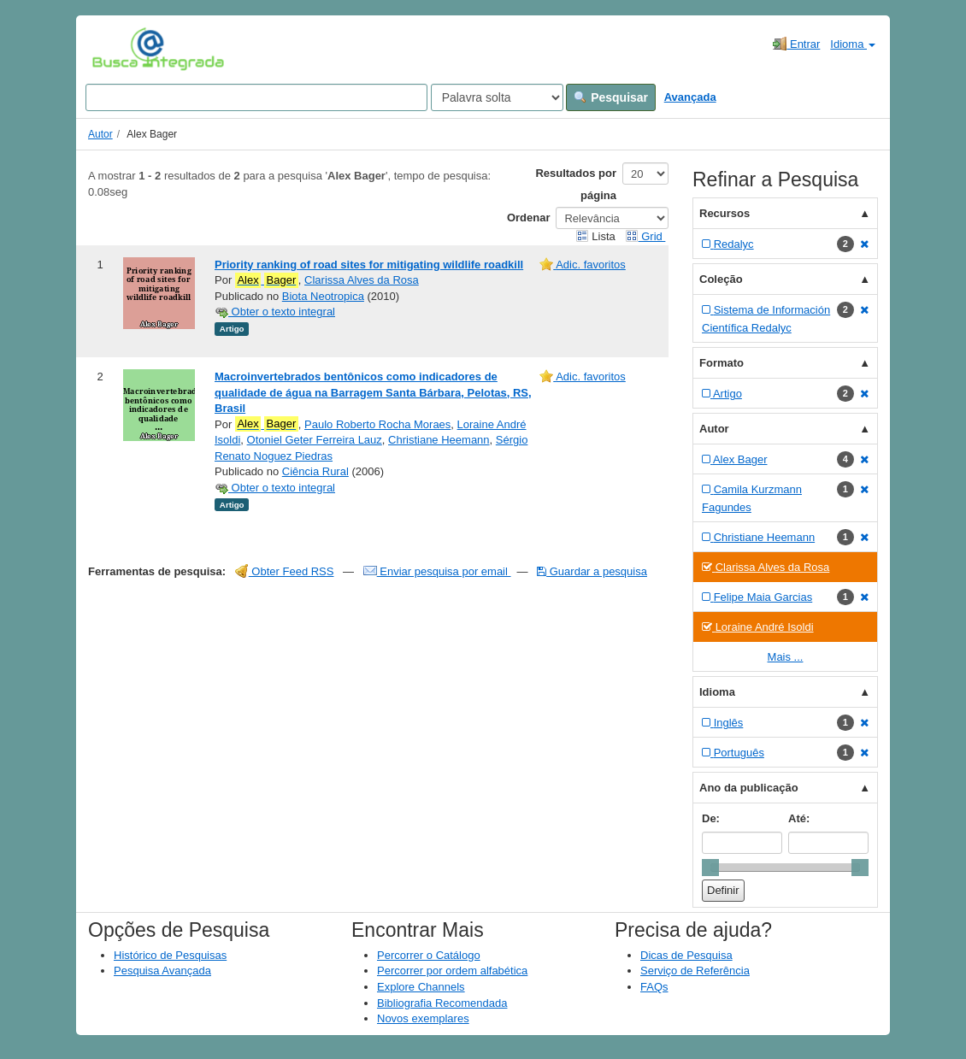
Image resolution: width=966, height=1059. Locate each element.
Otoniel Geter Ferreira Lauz (314, 439)
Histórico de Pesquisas (170, 955)
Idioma (852, 44)
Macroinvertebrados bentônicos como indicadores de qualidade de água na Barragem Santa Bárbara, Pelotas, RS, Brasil (373, 392)
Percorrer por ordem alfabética (452, 970)
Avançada (690, 97)
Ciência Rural (315, 471)
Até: (799, 818)
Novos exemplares (423, 1018)
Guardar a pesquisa (592, 571)
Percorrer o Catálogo (428, 955)
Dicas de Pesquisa (686, 955)
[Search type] (497, 97)
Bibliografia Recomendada (442, 1003)
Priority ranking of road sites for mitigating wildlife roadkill (369, 264)
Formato (721, 362)
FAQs (654, 986)
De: (711, 818)
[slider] (710, 867)
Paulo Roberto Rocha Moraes (377, 424)
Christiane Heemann (439, 439)
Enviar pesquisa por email (437, 571)
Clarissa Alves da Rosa (361, 280)
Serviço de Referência (695, 970)
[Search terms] (256, 97)
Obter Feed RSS (284, 571)
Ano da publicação (748, 787)
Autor (100, 134)
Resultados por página (575, 184)
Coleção (721, 279)
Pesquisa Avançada (162, 970)
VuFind (118, 48)
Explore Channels (421, 986)
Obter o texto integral (275, 311)
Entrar (796, 43)
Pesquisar (611, 97)
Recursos (724, 213)
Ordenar (529, 217)
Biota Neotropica (323, 296)
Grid (645, 236)
